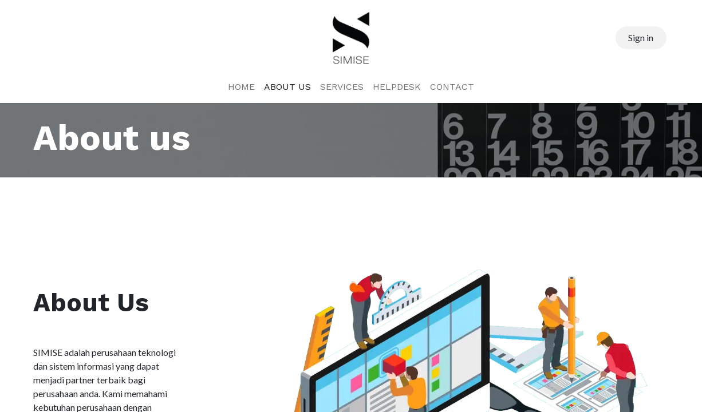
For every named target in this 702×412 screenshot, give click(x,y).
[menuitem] (241, 87)
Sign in (640, 37)
